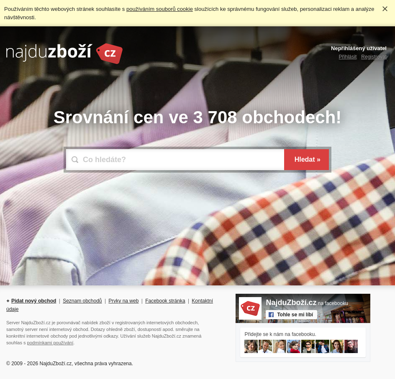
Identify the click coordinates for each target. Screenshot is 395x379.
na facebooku (307, 303)
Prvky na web (123, 301)
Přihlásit (348, 57)
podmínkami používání (50, 342)
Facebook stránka (165, 301)
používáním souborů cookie (159, 9)
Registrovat (374, 57)
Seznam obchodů (82, 301)
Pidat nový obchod (33, 301)
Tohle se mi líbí (295, 315)
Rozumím (385, 9)
